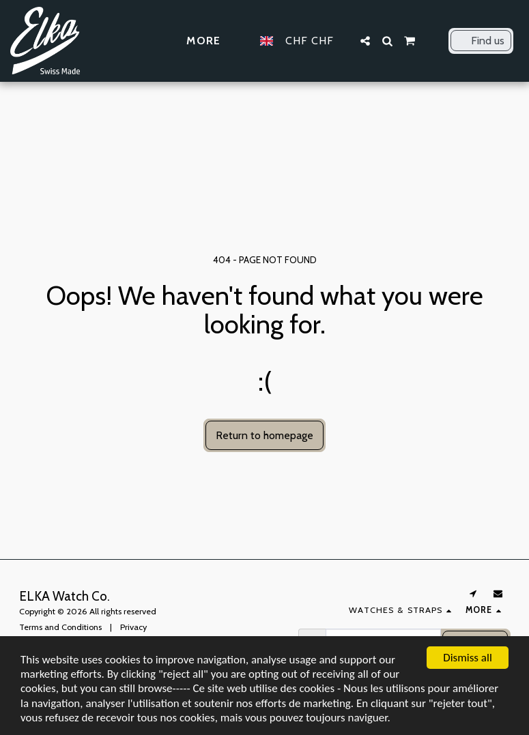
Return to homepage (264, 435)
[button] (365, 40)
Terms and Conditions (60, 627)
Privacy (133, 627)
